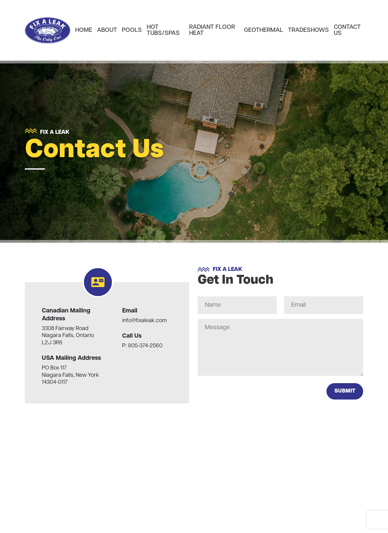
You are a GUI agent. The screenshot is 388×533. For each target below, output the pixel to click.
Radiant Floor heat (212, 30)
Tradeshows (308, 30)
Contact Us (347, 30)
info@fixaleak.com (144, 321)
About (107, 30)
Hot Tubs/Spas (163, 30)
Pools (132, 30)
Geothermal (263, 30)
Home (83, 30)
